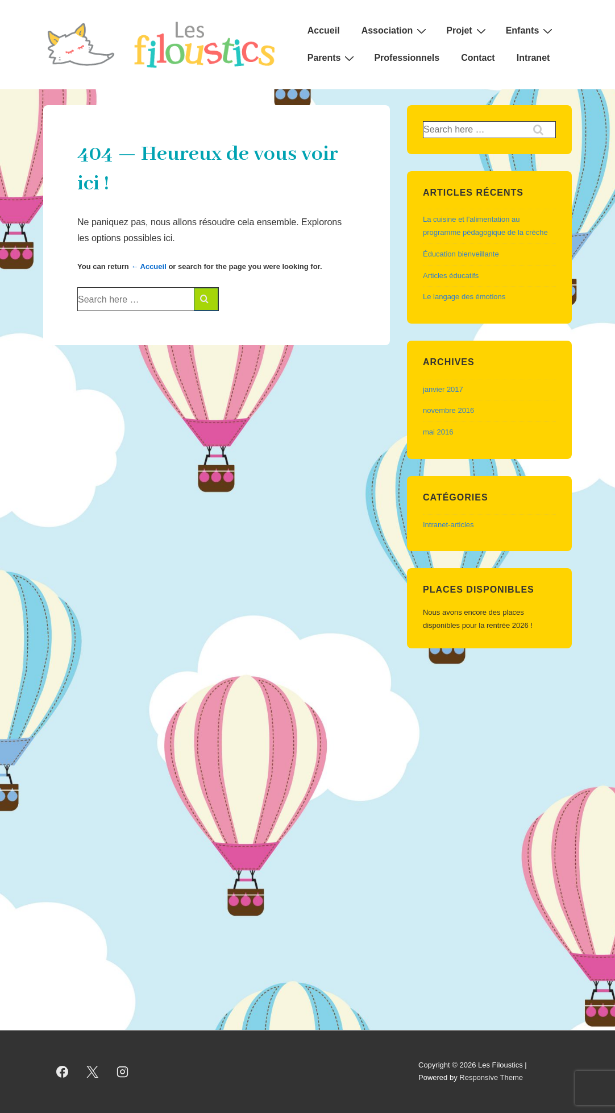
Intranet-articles (448, 524)
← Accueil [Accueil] (148, 266)
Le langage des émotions (464, 296)
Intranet (533, 58)
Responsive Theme (491, 1077)
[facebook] (62, 1071)
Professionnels (406, 58)
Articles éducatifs (451, 275)
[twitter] (92, 1071)
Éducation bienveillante (461, 254)
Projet (467, 31)
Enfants (531, 31)
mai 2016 (438, 432)
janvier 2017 (443, 389)
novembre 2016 (448, 410)
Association (395, 31)
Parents (333, 58)
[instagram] (123, 1071)
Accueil (324, 30)
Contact (478, 58)
